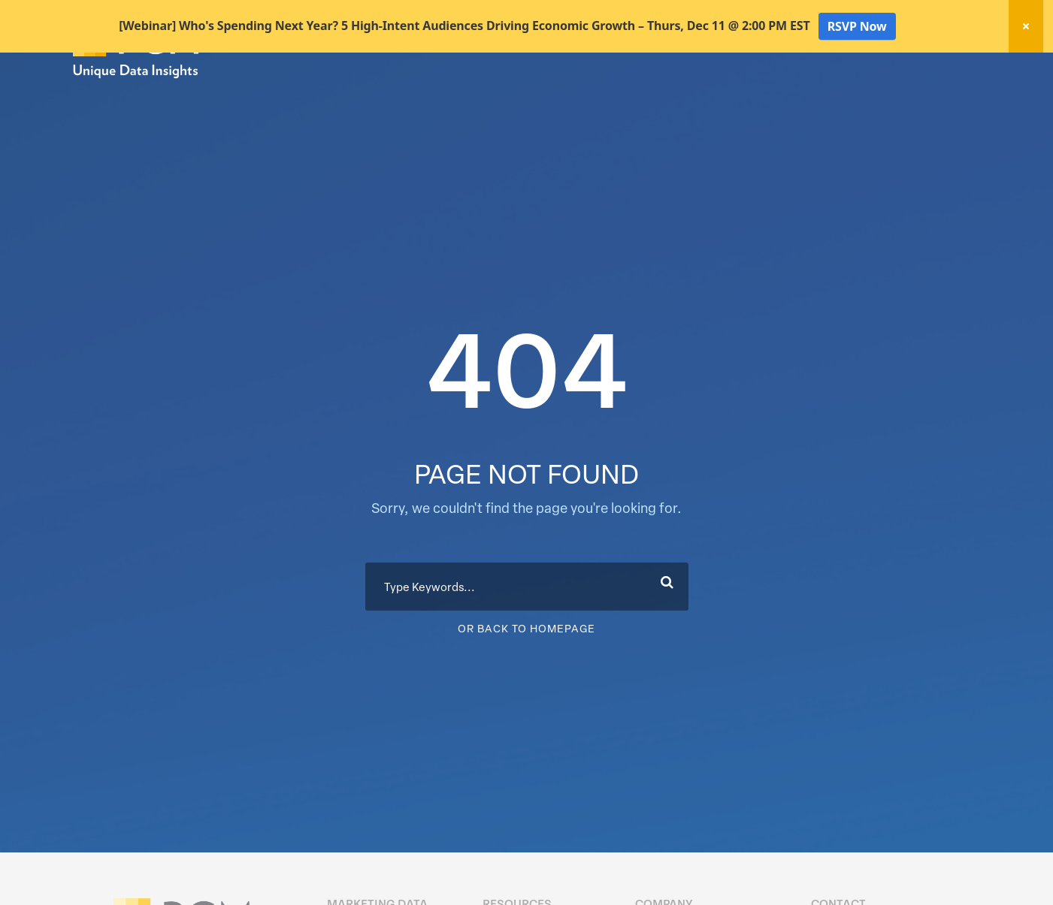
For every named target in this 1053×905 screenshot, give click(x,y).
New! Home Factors (800, 70)
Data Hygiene (662, 96)
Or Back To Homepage (526, 681)
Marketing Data (566, 96)
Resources (867, 96)
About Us (942, 96)
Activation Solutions (768, 96)
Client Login (940, 69)
